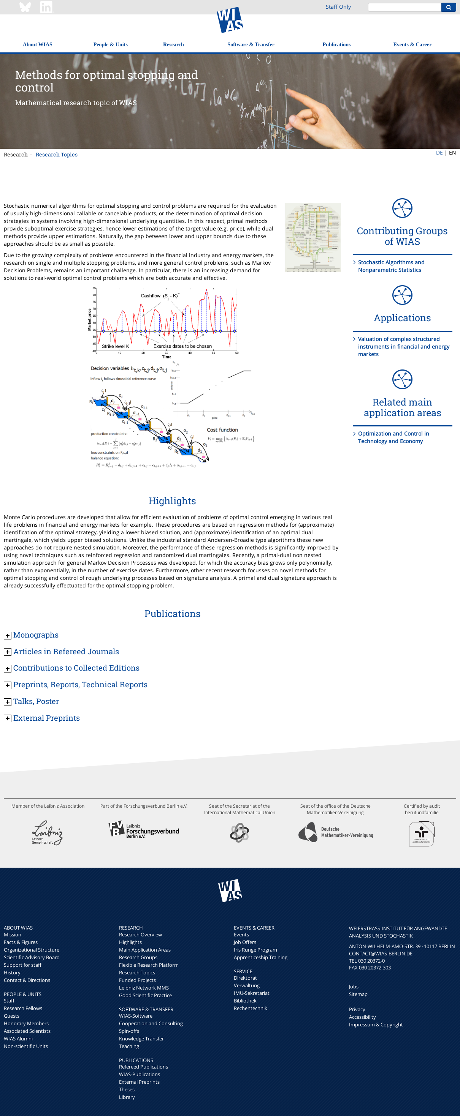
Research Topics (57, 154)
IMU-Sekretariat (252, 993)
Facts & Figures (21, 942)
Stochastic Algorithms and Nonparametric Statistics (391, 266)
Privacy (357, 1009)
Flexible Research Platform (149, 964)
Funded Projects (137, 980)
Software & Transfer (250, 44)
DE (439, 152)
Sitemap (358, 994)
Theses (127, 1089)
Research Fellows (23, 1008)
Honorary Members (26, 1023)
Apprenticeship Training (260, 957)
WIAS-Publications (139, 1074)
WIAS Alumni (18, 1038)
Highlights (130, 942)
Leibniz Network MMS (144, 987)
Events (241, 934)
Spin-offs (129, 1031)
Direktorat (245, 977)
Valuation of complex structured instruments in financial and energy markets (403, 346)
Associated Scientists (27, 1031)
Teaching (129, 1046)
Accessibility (362, 1016)
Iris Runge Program (255, 949)
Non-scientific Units (26, 1046)
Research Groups (138, 957)
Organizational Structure (31, 949)
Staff (9, 1000)
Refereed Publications (143, 1066)
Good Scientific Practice (145, 995)
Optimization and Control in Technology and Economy (393, 437)
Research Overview (140, 934)
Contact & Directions (27, 980)
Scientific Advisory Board (32, 957)
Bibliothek (245, 1000)
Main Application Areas (145, 949)
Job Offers (245, 942)
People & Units (111, 44)
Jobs (353, 986)
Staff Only (338, 6)
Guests (11, 1015)
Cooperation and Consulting (151, 1023)
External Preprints (139, 1081)
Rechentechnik (250, 1008)
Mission (12, 934)
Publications (337, 44)
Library (127, 1097)
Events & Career (412, 44)
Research (173, 44)
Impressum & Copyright (376, 1024)
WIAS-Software (135, 1015)
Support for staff (22, 964)
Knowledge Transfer (141, 1038)
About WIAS (37, 44)
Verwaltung (247, 985)
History (12, 972)
